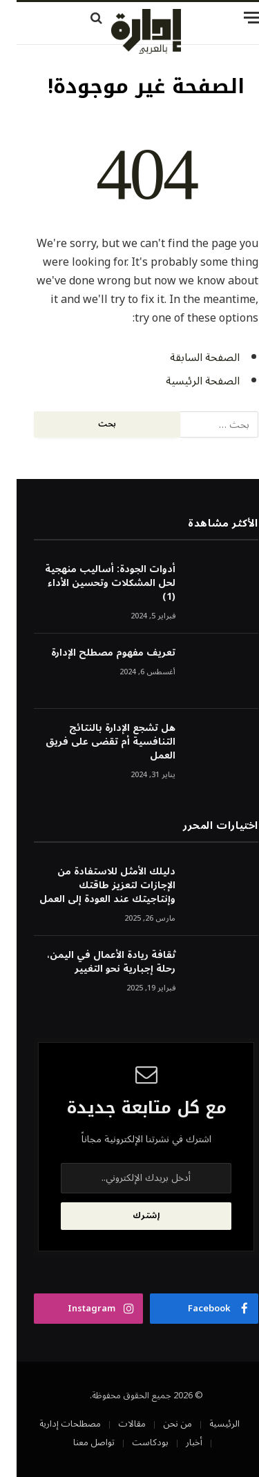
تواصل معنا (77, 1442)
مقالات (115, 1424)
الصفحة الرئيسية (186, 381)
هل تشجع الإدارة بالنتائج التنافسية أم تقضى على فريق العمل (94, 741)
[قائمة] (214, 17)
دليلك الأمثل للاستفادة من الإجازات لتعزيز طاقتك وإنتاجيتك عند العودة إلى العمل (91, 885)
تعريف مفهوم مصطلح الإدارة (97, 653)
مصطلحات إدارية (53, 1424)
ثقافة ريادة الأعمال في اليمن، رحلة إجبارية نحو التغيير (94, 962)
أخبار (177, 1442)
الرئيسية (208, 1424)
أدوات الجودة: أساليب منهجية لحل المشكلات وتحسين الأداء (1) (93, 583)
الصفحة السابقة (188, 357)
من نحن (160, 1424)
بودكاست (133, 1442)
